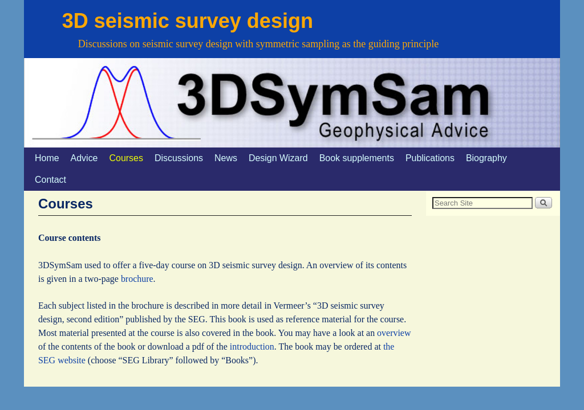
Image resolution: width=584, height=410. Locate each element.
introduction (252, 346)
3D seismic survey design (187, 20)
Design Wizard (278, 158)
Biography (486, 158)
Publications (430, 158)
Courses (126, 158)
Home (47, 158)
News (225, 158)
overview (394, 333)
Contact (50, 179)
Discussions (179, 158)
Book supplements (356, 158)
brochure (137, 279)
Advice (84, 158)
